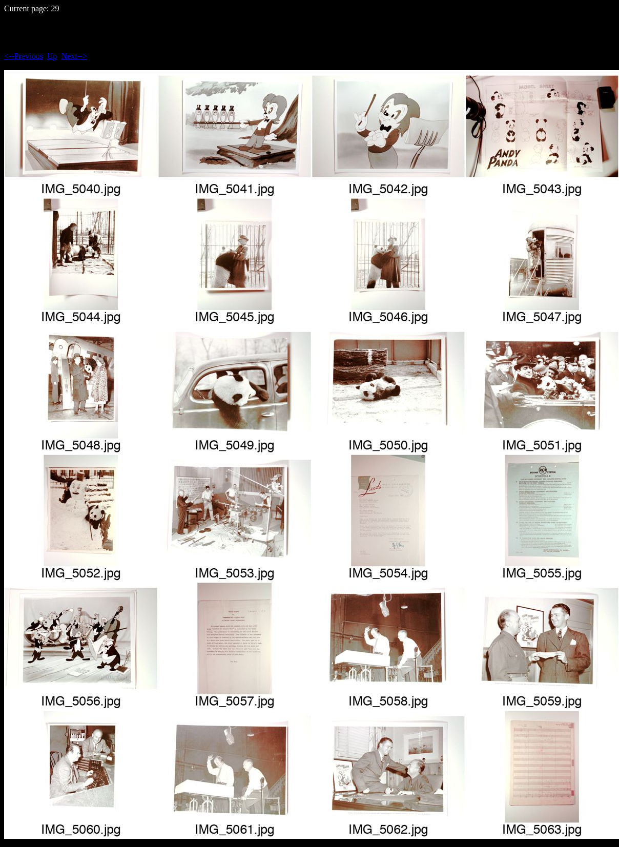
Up (52, 56)
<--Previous (23, 56)
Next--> (74, 56)
